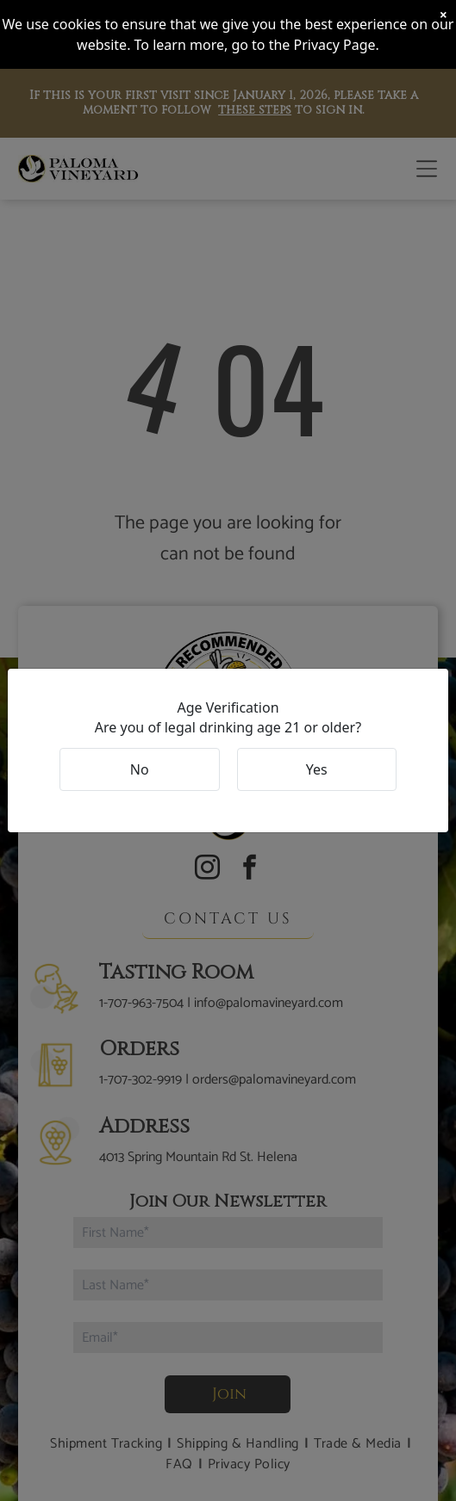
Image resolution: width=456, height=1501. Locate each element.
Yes (317, 769)
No (139, 769)
